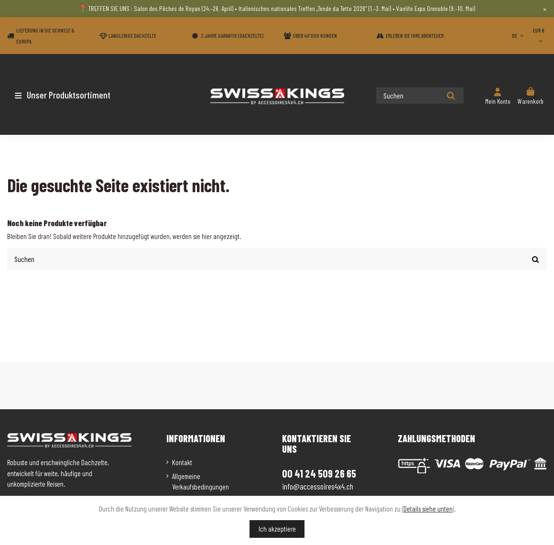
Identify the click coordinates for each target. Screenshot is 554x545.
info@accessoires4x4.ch (317, 486)
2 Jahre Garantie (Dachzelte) (232, 35)
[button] (63, 94)
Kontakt (182, 462)
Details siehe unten (428, 508)
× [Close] (544, 8)
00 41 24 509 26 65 (319, 473)
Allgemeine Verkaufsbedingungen (200, 481)
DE (518, 35)
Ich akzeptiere (277, 528)
